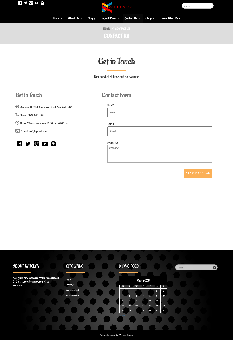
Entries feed (71, 284)
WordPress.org (72, 295)
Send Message (198, 173)
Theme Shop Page (170, 18)
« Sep (122, 314)
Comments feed (72, 289)
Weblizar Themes (126, 334)
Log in (68, 279)
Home (56, 18)
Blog (90, 18)
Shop (148, 18)
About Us (73, 18)
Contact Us (130, 18)
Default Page (108, 18)
